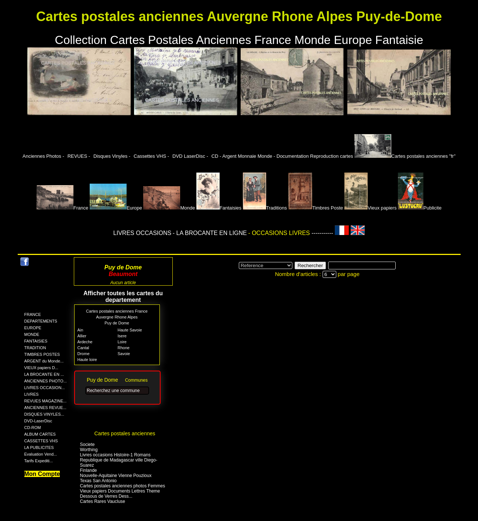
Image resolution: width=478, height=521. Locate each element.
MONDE (31, 334)
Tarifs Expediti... (38, 461)
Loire (122, 342)
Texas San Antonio (98, 480)
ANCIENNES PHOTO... (45, 381)
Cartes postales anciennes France (117, 311)
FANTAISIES (36, 341)
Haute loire (87, 359)
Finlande (88, 470)
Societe (87, 444)
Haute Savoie (130, 330)
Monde (169, 208)
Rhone (124, 347)
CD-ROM (32, 427)
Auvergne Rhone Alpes (117, 317)
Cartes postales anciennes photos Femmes (122, 485)
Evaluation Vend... (40, 454)
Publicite (419, 208)
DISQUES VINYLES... (44, 414)
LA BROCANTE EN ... (44, 374)
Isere (122, 336)
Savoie (124, 353)
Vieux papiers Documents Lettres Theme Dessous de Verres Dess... (120, 493)
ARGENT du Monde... (44, 361)
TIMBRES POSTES (42, 354)
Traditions (265, 208)
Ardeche (85, 342)
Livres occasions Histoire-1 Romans (115, 454)
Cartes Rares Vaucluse (102, 501)
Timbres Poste (315, 208)
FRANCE (32, 314)
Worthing (89, 449)
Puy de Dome (116, 323)
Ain (80, 330)
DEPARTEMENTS (40, 321)
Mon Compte (42, 474)
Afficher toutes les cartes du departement (123, 296)
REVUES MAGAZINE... (45, 401)
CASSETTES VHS (41, 441)
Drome (84, 353)
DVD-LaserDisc (38, 421)
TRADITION (35, 347)
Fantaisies (218, 208)
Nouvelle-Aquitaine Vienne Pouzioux (116, 475)
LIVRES (31, 394)
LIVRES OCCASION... (44, 387)
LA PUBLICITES (39, 447)
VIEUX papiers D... (41, 367)
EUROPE (32, 328)
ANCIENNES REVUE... (45, 407)
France (62, 208)
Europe (116, 208)
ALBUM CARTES (40, 434)
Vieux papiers (370, 208)
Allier (82, 336)
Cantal (83, 347)
